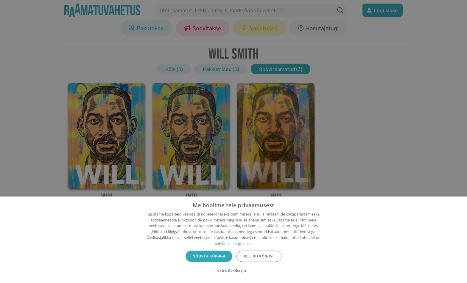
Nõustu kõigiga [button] (208, 256)
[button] (233, 271)
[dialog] (233, 239)
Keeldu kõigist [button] (259, 256)
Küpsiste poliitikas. (238, 243)
